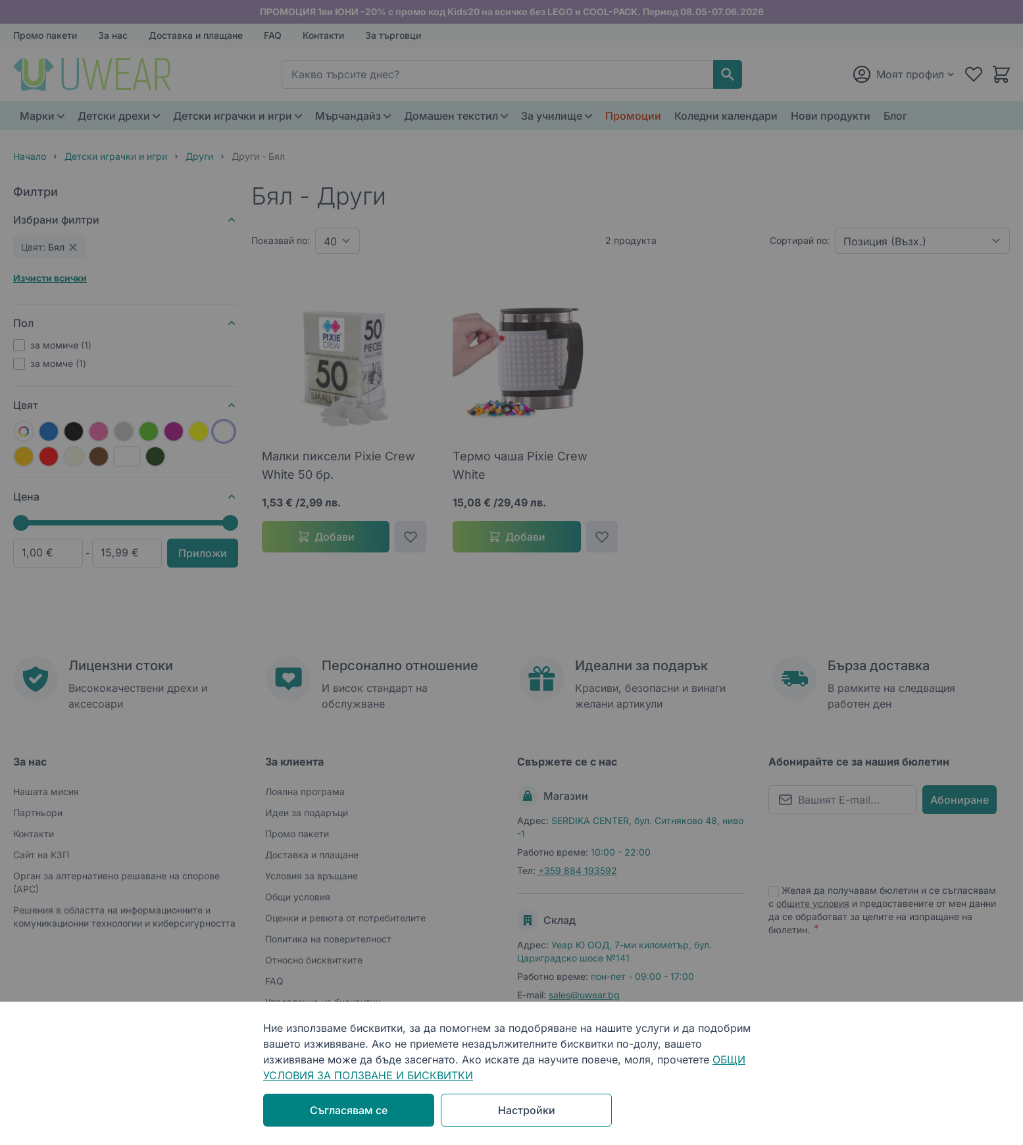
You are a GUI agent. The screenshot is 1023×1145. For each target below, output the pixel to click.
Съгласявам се (348, 1110)
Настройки (526, 1110)
